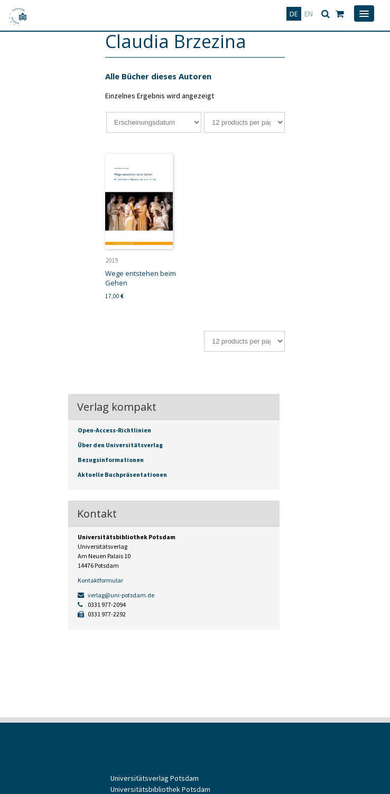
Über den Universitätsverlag (120, 445)
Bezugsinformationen (111, 460)
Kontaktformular (100, 580)
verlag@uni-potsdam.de (116, 595)
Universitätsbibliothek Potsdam (160, 789)
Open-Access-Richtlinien (114, 430)
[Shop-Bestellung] (153, 122)
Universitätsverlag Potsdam (154, 778)
